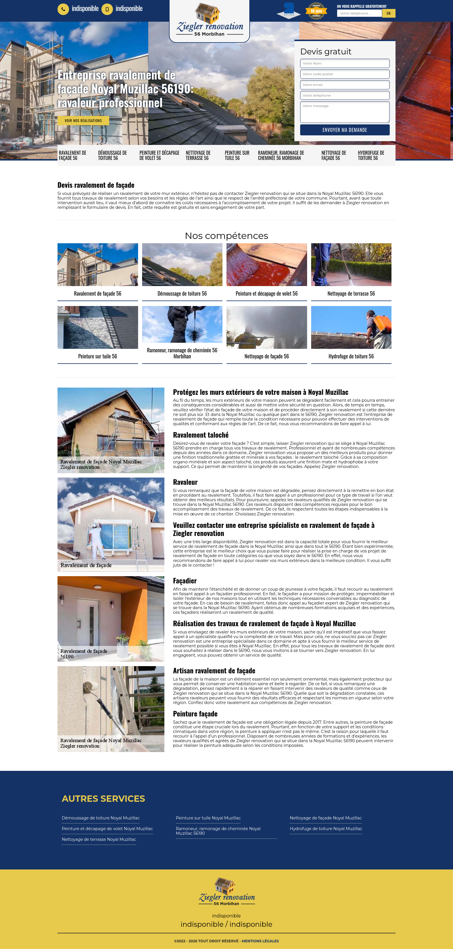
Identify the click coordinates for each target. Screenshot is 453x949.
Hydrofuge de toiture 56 (371, 155)
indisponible (78, 8)
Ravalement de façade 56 (72, 155)
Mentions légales (260, 941)
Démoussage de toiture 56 (112, 155)
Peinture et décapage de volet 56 (159, 155)
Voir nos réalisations (83, 120)
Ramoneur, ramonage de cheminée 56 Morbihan (281, 155)
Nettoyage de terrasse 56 (198, 155)
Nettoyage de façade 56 (334, 155)
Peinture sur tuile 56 (237, 155)
